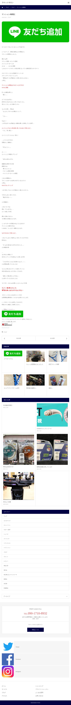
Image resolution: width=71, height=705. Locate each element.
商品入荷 (6, 565)
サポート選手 (7, 529)
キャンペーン (7, 525)
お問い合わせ (39, 696)
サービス (4, 689)
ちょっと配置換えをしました (34, 364)
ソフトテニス (7, 543)
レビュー (6, 561)
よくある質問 (39, 692)
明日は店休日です (8, 466)
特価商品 (6, 588)
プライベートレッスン (42, 689)
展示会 (5, 570)
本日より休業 (7, 502)
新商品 (5, 579)
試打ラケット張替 (54, 364)
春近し (51, 388)
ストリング (6, 538)
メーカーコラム (8, 359)
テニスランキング (5, 327)
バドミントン (7, 547)
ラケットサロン (7, 2)
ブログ (9, 17)
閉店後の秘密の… (31, 388)
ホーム (4, 686)
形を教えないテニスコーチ (10, 574)
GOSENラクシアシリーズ (44, 428)
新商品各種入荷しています (44, 467)
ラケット (6, 556)
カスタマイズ (7, 520)
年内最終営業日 (7, 405)
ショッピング (39, 686)
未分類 (5, 583)
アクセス (4, 696)
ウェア (5, 516)
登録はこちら (35, 629)
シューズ (6, 534)
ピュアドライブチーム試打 (11, 388)
